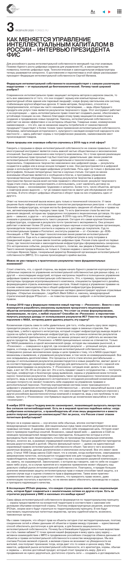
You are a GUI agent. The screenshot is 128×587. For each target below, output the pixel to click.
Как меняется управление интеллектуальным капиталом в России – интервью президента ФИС (60, 47)
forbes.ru (41, 30)
